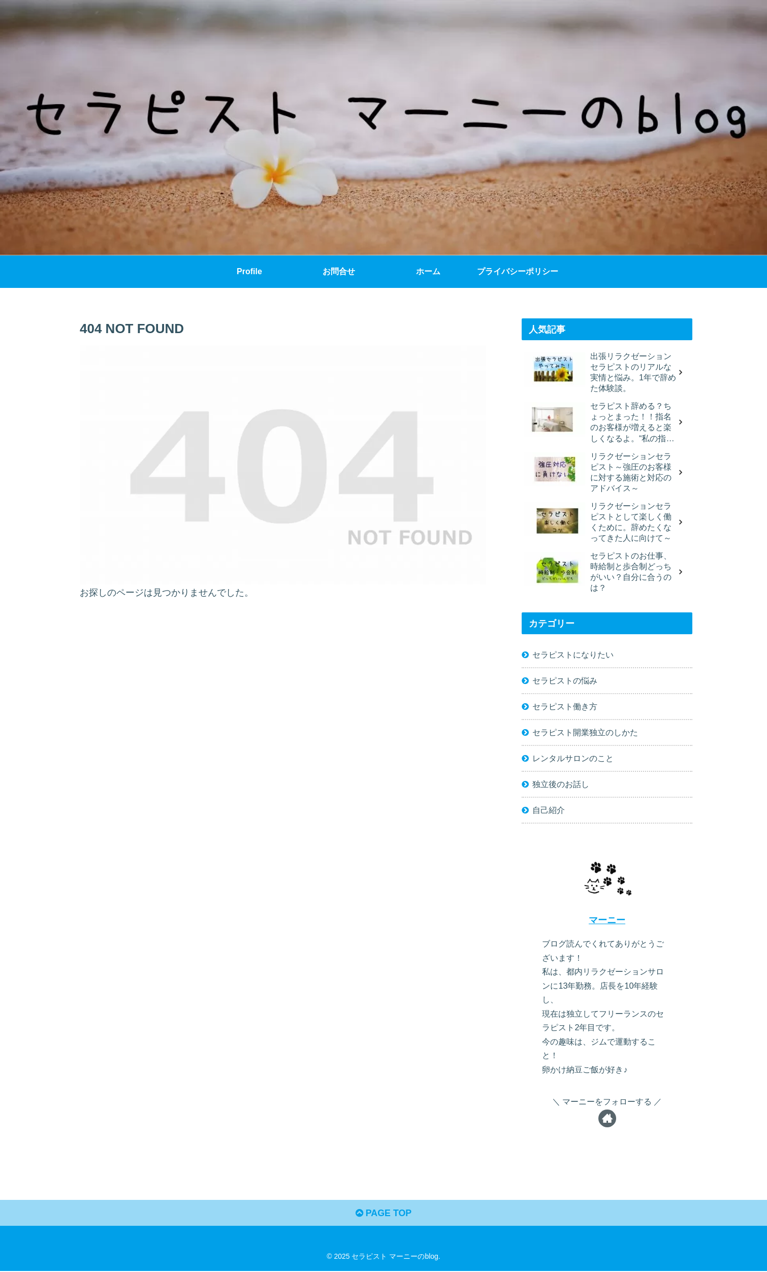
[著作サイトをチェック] (607, 1119)
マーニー (607, 921)
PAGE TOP (383, 1215)
